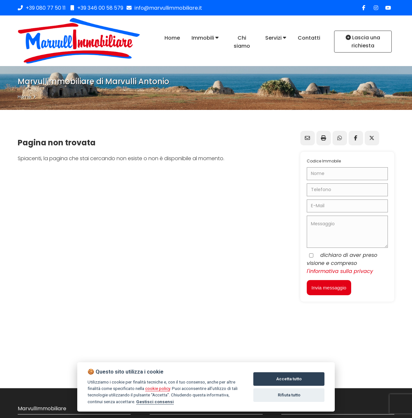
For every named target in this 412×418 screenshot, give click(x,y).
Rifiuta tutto (289, 395)
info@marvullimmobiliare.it (164, 8)
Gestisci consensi (155, 401)
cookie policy (157, 388)
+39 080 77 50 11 (46, 8)
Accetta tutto (289, 378)
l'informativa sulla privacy (340, 271)
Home (24, 96)
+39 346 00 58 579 (96, 8)
